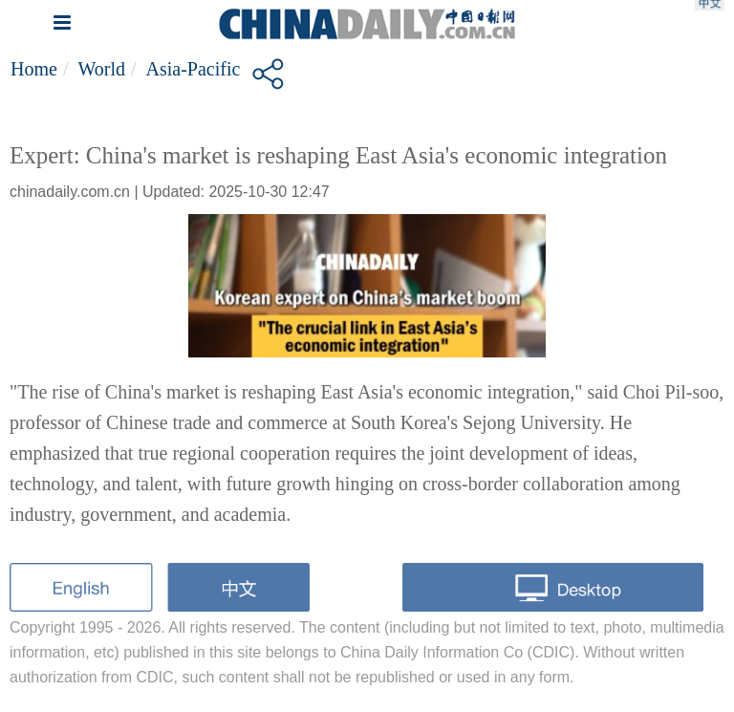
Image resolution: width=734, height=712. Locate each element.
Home (34, 68)
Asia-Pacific (193, 68)
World (101, 68)
